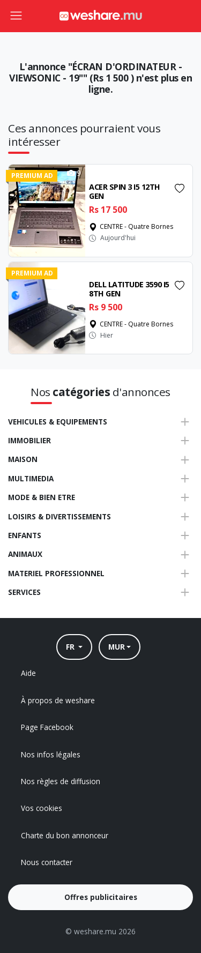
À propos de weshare (58, 700)
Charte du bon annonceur (64, 835)
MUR (116, 647)
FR (71, 647)
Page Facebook (47, 727)
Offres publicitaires (100, 897)
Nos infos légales (50, 754)
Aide (28, 673)
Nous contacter (46, 862)
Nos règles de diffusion (60, 781)
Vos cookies (41, 808)
